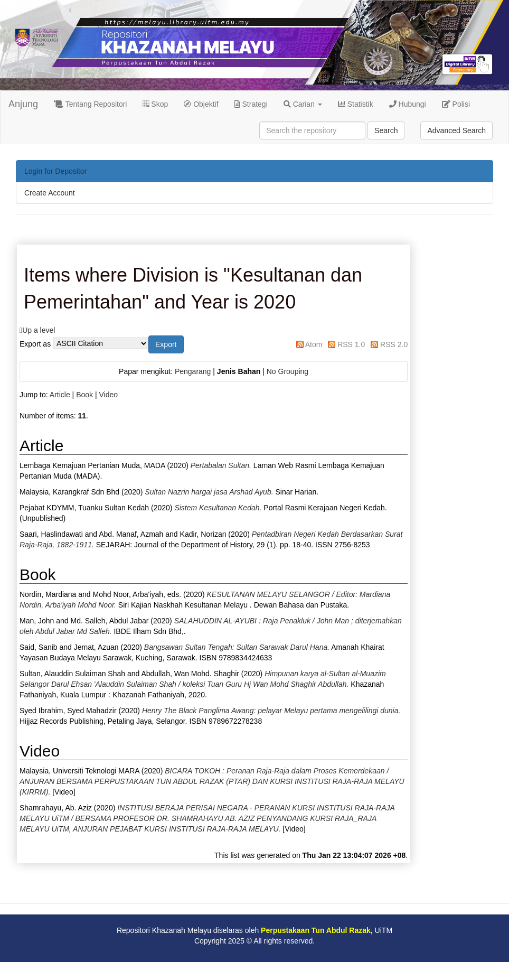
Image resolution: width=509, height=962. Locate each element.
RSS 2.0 (394, 344)
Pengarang (193, 371)
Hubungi (407, 104)
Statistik (355, 104)
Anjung (23, 104)
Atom (314, 344)
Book (84, 394)
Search (386, 130)
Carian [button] (303, 104)
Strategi (251, 104)
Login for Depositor (55, 171)
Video (108, 394)
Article (60, 394)
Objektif (201, 104)
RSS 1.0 (351, 344)
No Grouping (287, 371)
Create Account (49, 193)
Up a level (38, 330)
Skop (155, 104)
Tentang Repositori (90, 104)
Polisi (456, 104)
